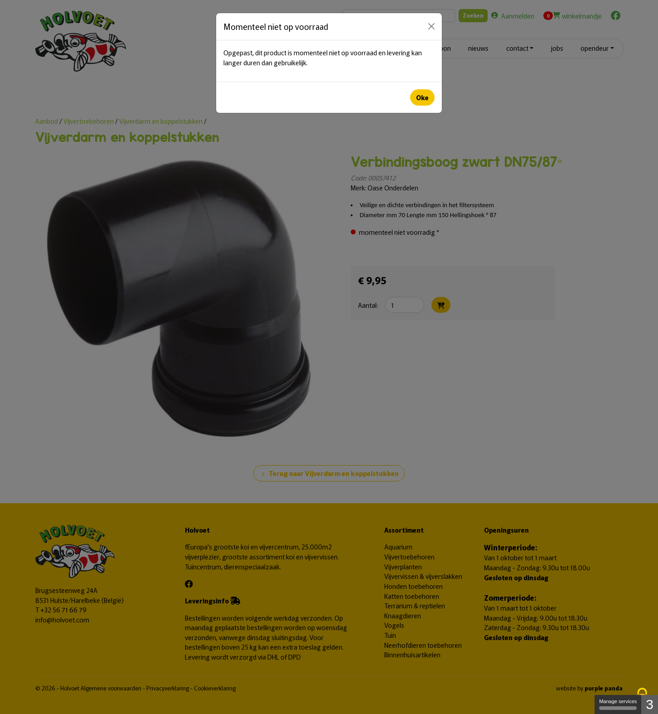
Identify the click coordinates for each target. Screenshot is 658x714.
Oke (422, 97)
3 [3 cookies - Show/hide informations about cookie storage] (649, 704)
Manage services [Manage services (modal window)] (618, 704)
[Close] (431, 26)
